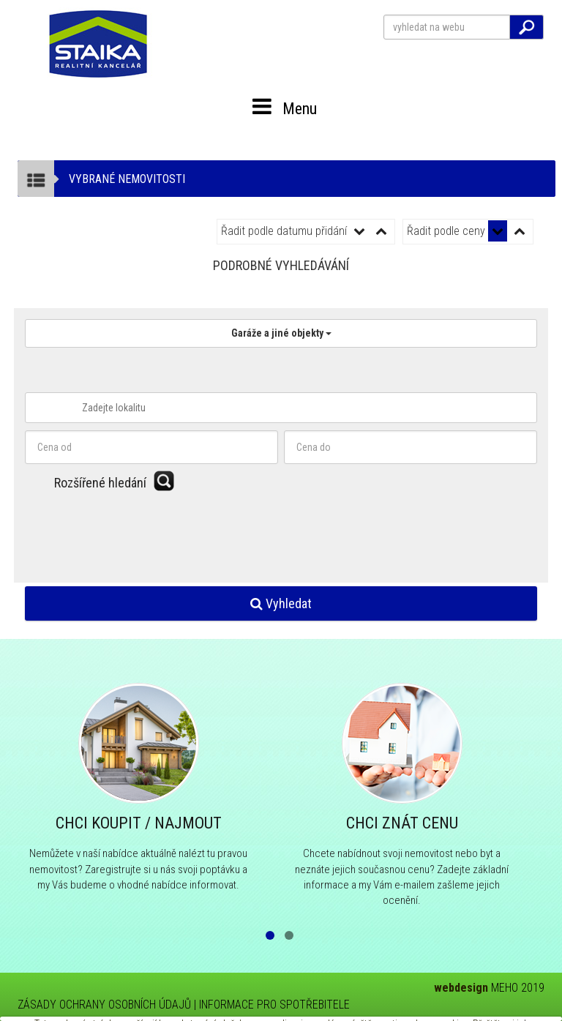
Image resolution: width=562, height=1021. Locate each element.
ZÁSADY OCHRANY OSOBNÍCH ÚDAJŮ (104, 1004)
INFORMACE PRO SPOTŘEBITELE (274, 1004)
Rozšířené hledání (100, 482)
